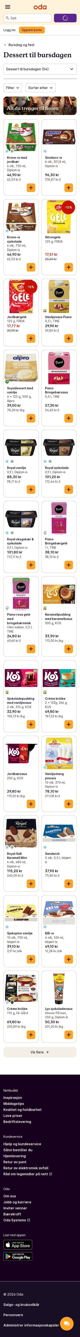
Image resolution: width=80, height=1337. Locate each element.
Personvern (13, 1315)
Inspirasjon (12, 1097)
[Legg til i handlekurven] (31, 187)
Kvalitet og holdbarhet (22, 1109)
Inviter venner (15, 1208)
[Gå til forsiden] (40, 6)
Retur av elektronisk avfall (25, 1168)
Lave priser (12, 1115)
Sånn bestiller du (17, 1150)
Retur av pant (14, 1162)
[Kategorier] (7, 7)
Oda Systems (16, 1220)
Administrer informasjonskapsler (31, 1325)
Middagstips (13, 1103)
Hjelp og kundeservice (22, 1144)
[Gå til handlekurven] (65, 18)
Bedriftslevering (17, 1121)
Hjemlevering (14, 1156)
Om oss (9, 1196)
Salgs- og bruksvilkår (21, 1304)
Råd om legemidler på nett (27, 1174)
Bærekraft (12, 1214)
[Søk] (7, 18)
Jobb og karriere (17, 1202)
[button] (40, 69)
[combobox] (29, 18)
